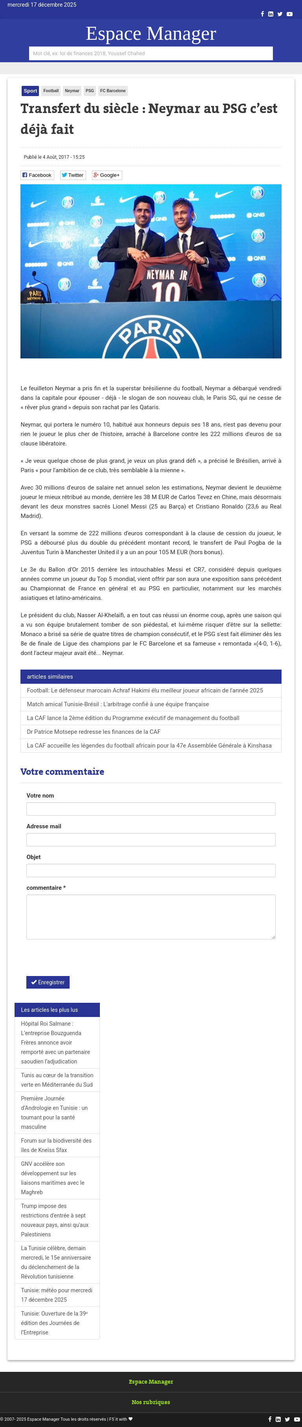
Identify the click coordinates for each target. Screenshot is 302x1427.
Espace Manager (151, 33)
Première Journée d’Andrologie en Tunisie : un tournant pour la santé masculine (54, 1112)
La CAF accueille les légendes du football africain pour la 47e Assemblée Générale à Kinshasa (149, 745)
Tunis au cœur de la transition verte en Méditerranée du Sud (57, 1080)
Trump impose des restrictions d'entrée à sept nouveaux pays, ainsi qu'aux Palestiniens (54, 1220)
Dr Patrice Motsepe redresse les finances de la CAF (93, 731)
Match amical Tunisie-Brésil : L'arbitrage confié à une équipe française (118, 704)
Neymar (72, 91)
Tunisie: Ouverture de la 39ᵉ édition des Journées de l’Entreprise (54, 1323)
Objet (33, 857)
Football (51, 91)
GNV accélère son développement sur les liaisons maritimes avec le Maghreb (52, 1178)
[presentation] (86, 960)
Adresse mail (43, 826)
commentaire (46, 887)
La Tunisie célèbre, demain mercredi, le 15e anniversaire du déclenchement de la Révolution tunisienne (56, 1262)
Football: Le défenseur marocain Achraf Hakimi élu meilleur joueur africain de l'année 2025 (145, 690)
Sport (30, 91)
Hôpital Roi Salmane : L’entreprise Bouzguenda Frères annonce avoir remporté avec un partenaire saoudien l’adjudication (55, 1043)
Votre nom (40, 795)
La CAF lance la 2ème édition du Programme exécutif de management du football (133, 718)
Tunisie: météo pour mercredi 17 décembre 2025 (56, 1295)
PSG (90, 91)
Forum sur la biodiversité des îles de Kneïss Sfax (56, 1145)
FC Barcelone (112, 91)
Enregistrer (47, 982)
